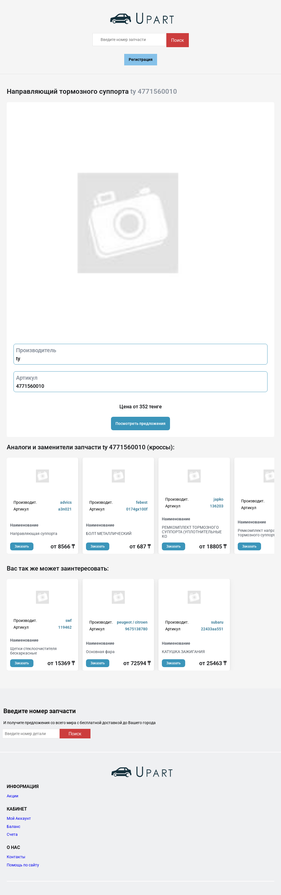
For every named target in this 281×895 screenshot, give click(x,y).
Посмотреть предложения (140, 423)
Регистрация (141, 59)
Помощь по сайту (23, 865)
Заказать (22, 546)
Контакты (16, 857)
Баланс (13, 826)
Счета (12, 834)
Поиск (177, 40)
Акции (12, 796)
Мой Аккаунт (19, 818)
